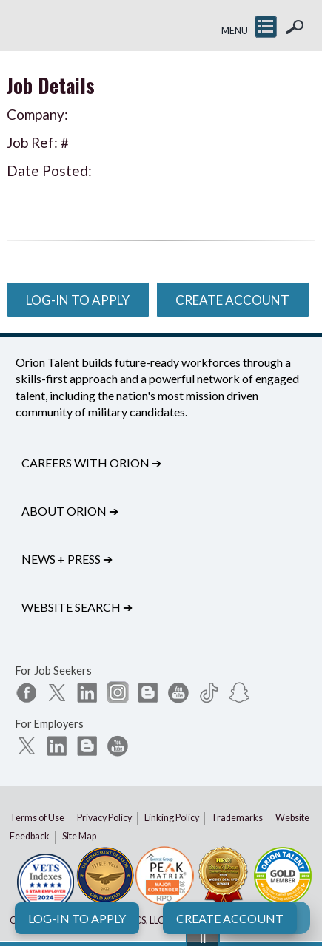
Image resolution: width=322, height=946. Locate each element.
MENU (234, 30)
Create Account (230, 918)
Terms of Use (37, 817)
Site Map (79, 836)
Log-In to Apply (77, 918)
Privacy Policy (104, 817)
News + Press (67, 559)
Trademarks (237, 817)
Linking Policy (171, 817)
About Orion (69, 511)
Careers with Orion (91, 463)
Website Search (77, 607)
